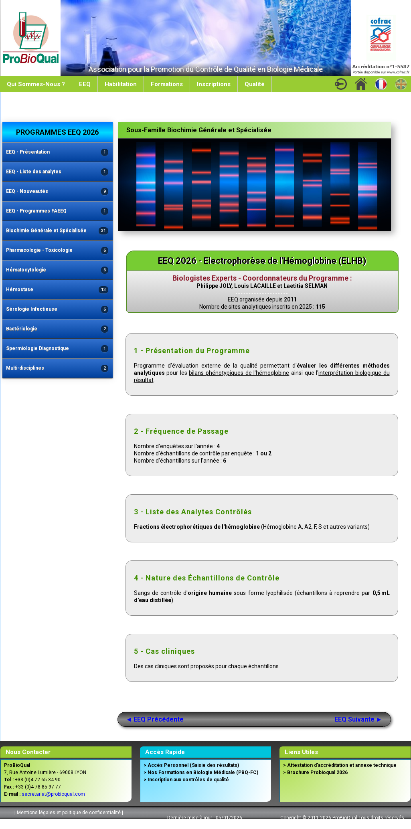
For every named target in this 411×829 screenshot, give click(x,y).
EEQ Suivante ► (358, 719)
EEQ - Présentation (57, 152)
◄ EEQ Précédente (155, 719)
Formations (167, 84)
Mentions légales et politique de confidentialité (69, 812)
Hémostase (57, 290)
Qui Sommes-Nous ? (36, 84)
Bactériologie (57, 329)
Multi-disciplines (57, 368)
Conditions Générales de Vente (67, 822)
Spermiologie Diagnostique (57, 349)
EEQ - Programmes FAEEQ (57, 211)
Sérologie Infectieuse (57, 309)
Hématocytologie (57, 270)
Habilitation (121, 84)
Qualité (255, 84)
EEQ (85, 84)
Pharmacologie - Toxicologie (57, 251)
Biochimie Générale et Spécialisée (57, 231)
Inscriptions (214, 84)
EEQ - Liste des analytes (57, 172)
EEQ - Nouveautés (57, 192)
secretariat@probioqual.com (53, 794)
